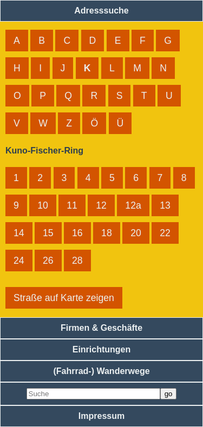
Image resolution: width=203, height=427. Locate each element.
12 (101, 205)
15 (48, 233)
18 (106, 233)
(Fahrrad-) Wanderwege (101, 371)
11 (72, 205)
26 (48, 260)
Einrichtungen (102, 349)
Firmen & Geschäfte (101, 327)
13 (165, 205)
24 (19, 260)
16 (77, 233)
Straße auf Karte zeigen (64, 297)
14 (19, 233)
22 (165, 233)
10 (42, 205)
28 (77, 260)
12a (133, 205)
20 (135, 233)
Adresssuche (101, 10)
